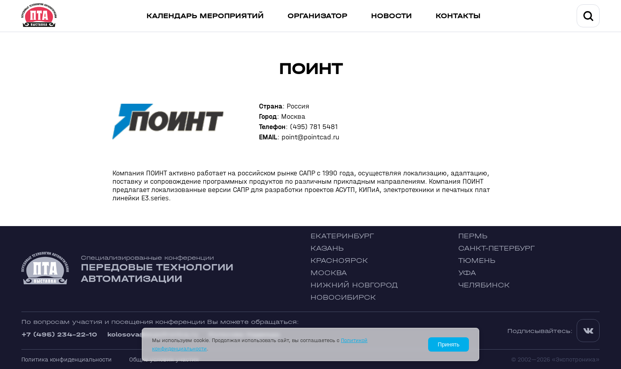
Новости (391, 16)
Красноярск (339, 261)
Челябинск (484, 285)
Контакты (458, 16)
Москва (328, 273)
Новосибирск (343, 297)
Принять (448, 344)
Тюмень (476, 261)
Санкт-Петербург (496, 248)
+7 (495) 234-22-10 (59, 334)
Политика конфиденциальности (66, 359)
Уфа (467, 273)
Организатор (317, 16)
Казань (327, 248)
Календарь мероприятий (205, 16)
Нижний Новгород (354, 285)
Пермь (473, 236)
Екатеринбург (342, 236)
